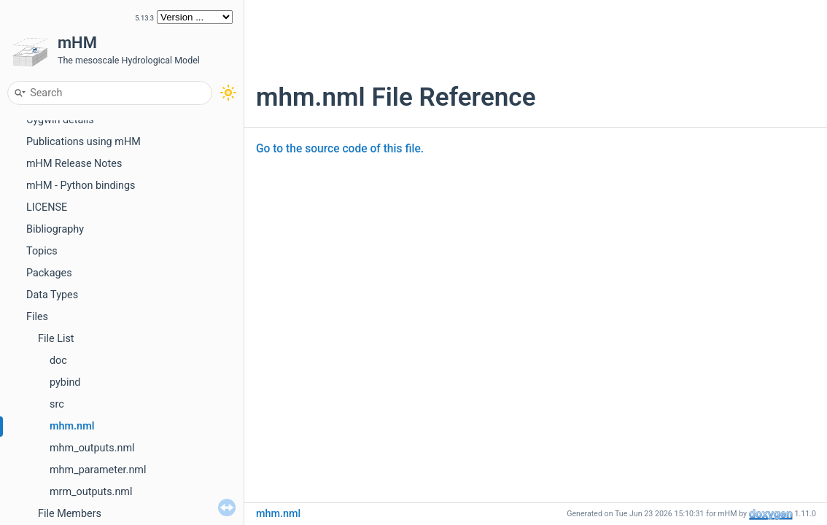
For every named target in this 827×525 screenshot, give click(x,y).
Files (37, 317)
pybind (65, 382)
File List (56, 338)
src (57, 404)
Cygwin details (60, 120)
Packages (49, 273)
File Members (69, 514)
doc (58, 360)
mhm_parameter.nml (98, 470)
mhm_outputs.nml (92, 448)
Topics (42, 251)
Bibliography (55, 229)
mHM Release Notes (74, 164)
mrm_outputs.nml (91, 492)
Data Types (52, 295)
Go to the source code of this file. (340, 148)
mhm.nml (72, 426)
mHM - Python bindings (81, 185)
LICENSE (46, 207)
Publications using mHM (83, 142)
